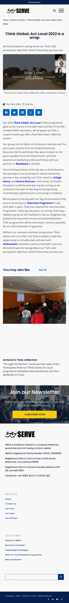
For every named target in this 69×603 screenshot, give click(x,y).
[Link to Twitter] (53, 599)
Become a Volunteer (15, 545)
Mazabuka (22, 163)
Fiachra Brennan (25, 181)
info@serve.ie (34, 2)
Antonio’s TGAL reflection (20, 360)
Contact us (10, 503)
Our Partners (11, 518)
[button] (6, 74)
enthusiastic (10, 244)
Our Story (9, 508)
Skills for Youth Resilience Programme (23, 554)
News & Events (18, 20)
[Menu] (60, 10)
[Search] (53, 10)
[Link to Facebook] (48, 599)
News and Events (13, 559)
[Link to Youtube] (57, 599)
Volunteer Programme (40, 203)
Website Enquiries (45, 596)
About (8, 499)
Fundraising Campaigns (16, 550)
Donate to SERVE (13, 540)
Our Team (10, 513)
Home (6, 20)
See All (42, 270)
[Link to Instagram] (61, 599)
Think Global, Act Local (27, 122)
